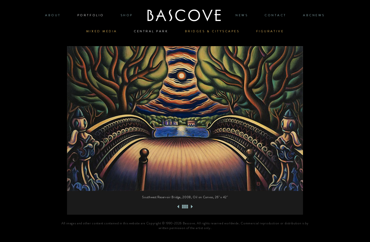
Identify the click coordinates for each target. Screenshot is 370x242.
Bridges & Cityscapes (212, 31)
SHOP (127, 15)
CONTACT (275, 15)
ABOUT (53, 15)
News (241, 15)
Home (184, 15)
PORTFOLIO (90, 15)
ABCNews (314, 15)
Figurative (270, 31)
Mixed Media (101, 31)
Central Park (151, 31)
